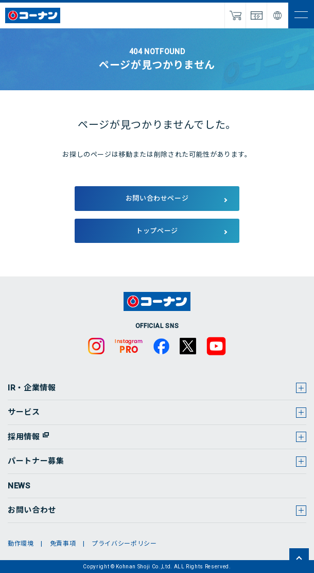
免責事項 (63, 543)
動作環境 (21, 543)
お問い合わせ (32, 510)
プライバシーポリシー (124, 543)
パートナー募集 (36, 461)
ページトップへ (299, 558)
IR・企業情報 (32, 387)
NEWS (19, 485)
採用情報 (24, 436)
